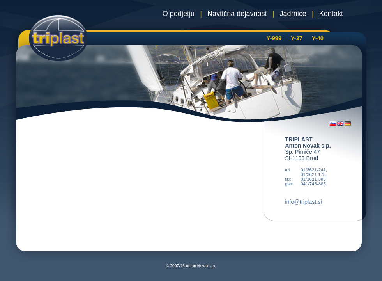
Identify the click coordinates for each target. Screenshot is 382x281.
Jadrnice (293, 14)
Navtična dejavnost (237, 14)
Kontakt (331, 14)
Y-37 (296, 38)
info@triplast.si (303, 202)
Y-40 (318, 38)
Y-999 (274, 38)
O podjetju (179, 14)
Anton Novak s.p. (201, 266)
